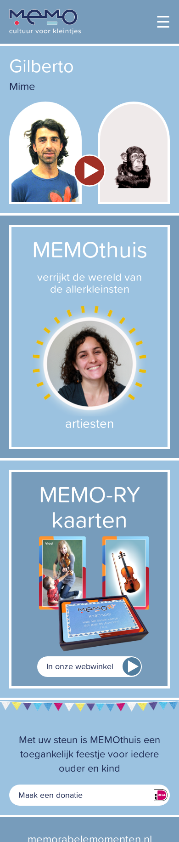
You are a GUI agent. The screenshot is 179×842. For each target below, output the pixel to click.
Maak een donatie (50, 795)
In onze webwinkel (79, 666)
